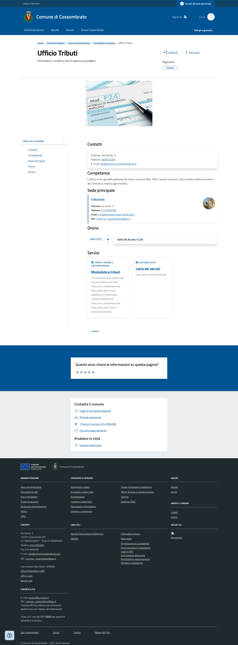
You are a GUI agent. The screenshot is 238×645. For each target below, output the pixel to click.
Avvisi (174, 492)
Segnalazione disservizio (133, 555)
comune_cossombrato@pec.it (113, 219)
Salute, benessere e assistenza (136, 487)
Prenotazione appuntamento (135, 559)
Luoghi (174, 512)
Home (40, 43)
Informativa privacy (130, 534)
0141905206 (108, 210)
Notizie (174, 487)
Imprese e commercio (81, 511)
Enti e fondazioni (29, 497)
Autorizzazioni (78, 497)
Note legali (126, 538)
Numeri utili (26, 580)
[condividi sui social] (170, 52)
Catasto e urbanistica (81, 501)
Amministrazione (34, 30)
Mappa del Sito (102, 632)
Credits (77, 632)
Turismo (124, 497)
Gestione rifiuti (146, 262)
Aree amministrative (31, 487)
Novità (55, 30)
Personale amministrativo (33, 506)
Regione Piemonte (31, 3)
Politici (24, 511)
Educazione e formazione (83, 506)
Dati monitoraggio (30, 632)
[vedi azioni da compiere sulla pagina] (191, 52)
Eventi (174, 517)
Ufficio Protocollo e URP (32, 571)
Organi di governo (29, 501)
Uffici (23, 516)
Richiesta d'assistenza (132, 563)
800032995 (109, 159)
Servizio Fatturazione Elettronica (87, 534)
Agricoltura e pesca (80, 487)
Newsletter (176, 537)
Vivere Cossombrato (92, 30)
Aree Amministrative (79, 43)
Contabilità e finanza (104, 43)
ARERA (74, 538)
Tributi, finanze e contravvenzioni (102, 264)
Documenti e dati (29, 492)
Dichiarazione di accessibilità (135, 543)
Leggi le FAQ (127, 551)
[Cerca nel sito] (210, 16)
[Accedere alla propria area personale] (196, 3)
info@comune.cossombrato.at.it (118, 164)
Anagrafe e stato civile (82, 492)
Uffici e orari (26, 576)
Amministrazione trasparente (135, 548)
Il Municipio (98, 199)
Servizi (70, 30)
